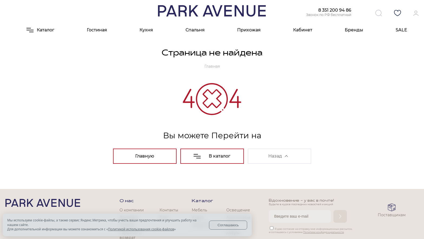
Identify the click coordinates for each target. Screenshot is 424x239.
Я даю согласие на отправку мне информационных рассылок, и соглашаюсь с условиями (310, 230)
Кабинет (302, 29)
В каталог (212, 156)
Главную (144, 156)
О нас (127, 201)
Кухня (146, 29)
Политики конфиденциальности (323, 232)
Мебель (199, 210)
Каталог (202, 201)
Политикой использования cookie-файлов (141, 229)
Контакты (169, 210)
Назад (278, 156)
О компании (132, 210)
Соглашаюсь (228, 225)
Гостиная (97, 29)
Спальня (195, 29)
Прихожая (249, 29)
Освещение (238, 210)
